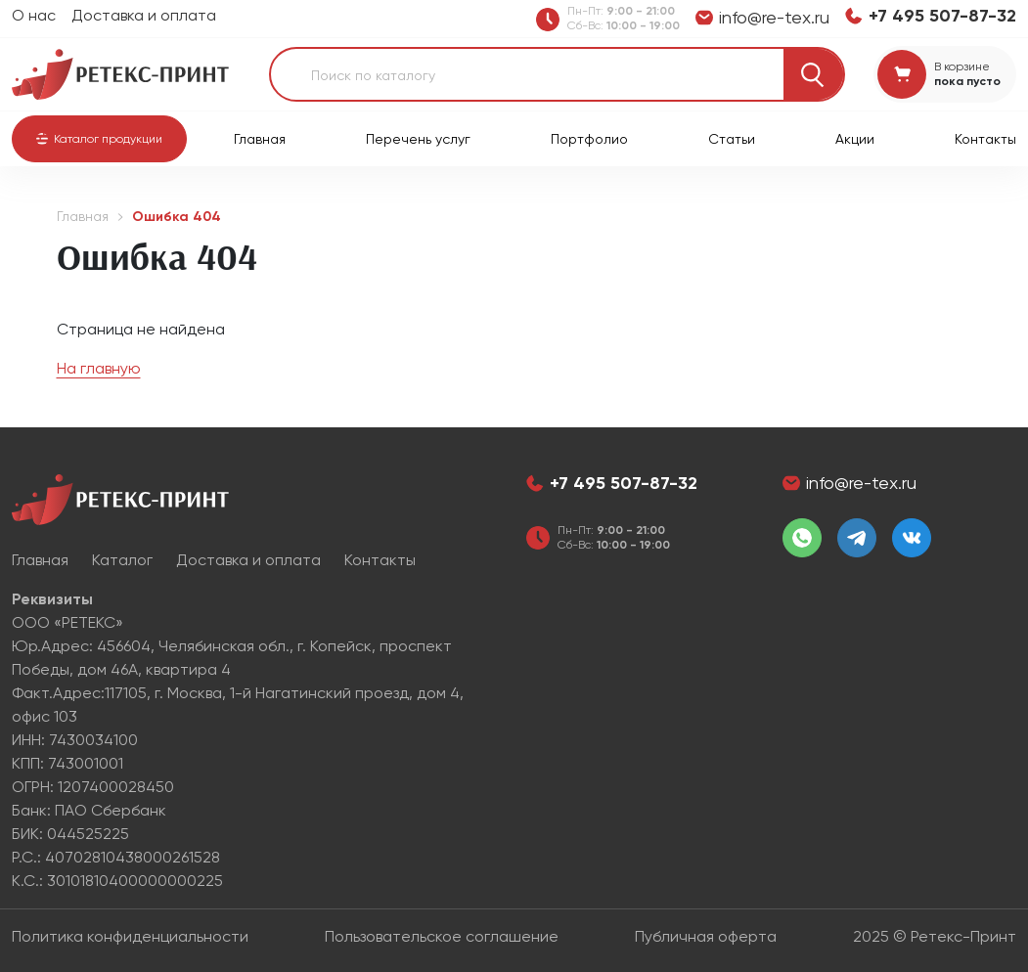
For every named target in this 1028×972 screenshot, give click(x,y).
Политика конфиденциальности (130, 936)
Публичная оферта (706, 936)
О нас (34, 15)
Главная (260, 139)
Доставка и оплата (143, 15)
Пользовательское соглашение (442, 936)
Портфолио (589, 139)
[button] (99, 138)
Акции (854, 139)
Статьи (731, 139)
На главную (99, 368)
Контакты (985, 139)
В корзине (962, 66)
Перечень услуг (418, 139)
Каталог (122, 560)
